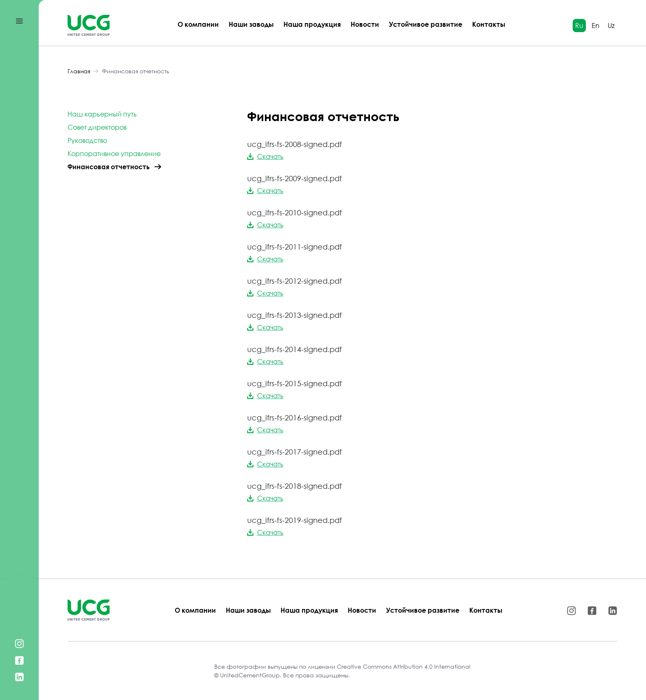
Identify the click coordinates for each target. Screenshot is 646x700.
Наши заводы (251, 24)
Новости (365, 24)
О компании (198, 24)
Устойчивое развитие (425, 24)
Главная (79, 71)
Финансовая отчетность (135, 71)
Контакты (488, 24)
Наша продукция (312, 24)
